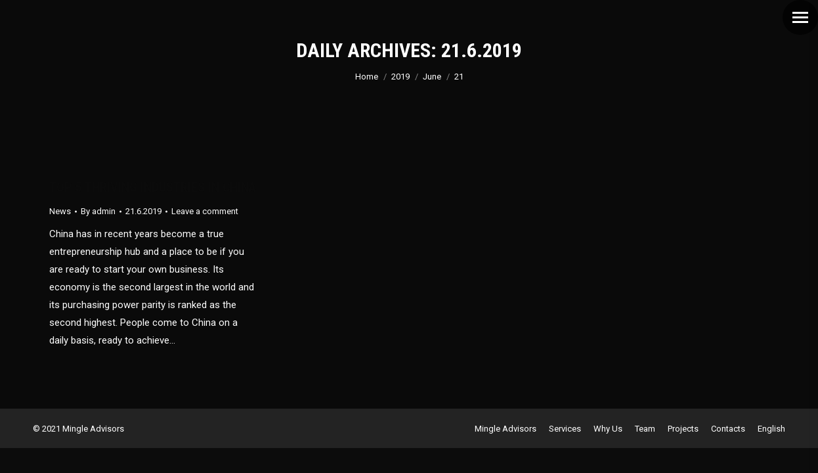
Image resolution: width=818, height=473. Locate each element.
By (98, 211)
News (60, 211)
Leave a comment (204, 211)
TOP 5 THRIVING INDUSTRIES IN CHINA (152, 187)
